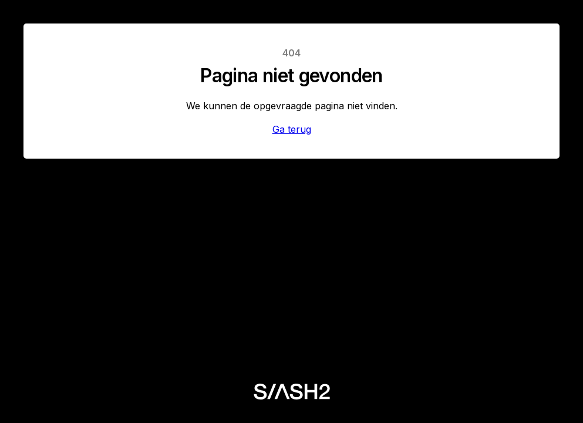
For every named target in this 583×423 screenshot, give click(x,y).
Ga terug (291, 129)
